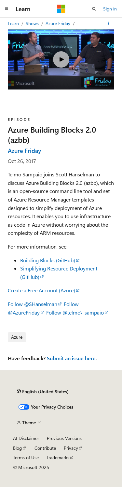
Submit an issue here (71, 358)
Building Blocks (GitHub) (47, 260)
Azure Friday (59, 23)
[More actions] (108, 23)
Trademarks (58, 457)
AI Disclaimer (26, 438)
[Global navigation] (6, 9)
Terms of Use (26, 457)
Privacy (71, 448)
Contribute (45, 448)
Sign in (110, 9)
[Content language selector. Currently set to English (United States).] (43, 391)
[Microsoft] (61, 9)
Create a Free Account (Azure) (41, 290)
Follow (32, 303)
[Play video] (61, 59)
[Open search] (94, 9)
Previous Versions (64, 438)
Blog (17, 448)
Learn (14, 23)
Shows (33, 23)
